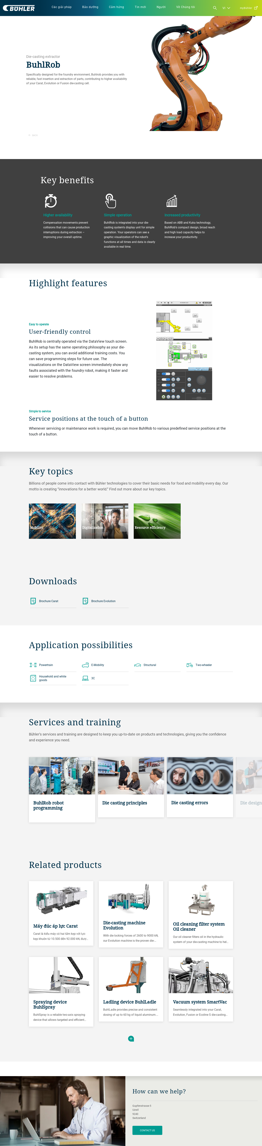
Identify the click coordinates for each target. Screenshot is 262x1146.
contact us (147, 1130)
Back (33, 135)
